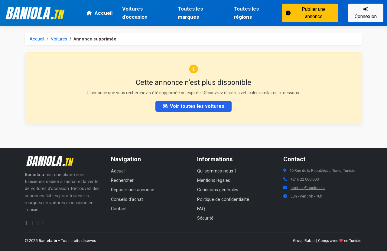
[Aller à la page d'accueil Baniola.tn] (52, 161)
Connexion (366, 13)
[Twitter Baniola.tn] (38, 223)
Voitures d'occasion (135, 13)
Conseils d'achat (127, 199)
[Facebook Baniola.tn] (26, 223)
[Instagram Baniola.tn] (32, 223)
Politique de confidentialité (223, 199)
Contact (119, 208)
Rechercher (122, 180)
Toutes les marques (190, 13)
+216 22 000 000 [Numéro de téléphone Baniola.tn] (305, 179)
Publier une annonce (306, 12)
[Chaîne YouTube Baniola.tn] (43, 223)
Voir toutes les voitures (193, 106)
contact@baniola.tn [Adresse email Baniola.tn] (308, 187)
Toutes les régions (246, 13)
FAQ (201, 208)
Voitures (59, 39)
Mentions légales (213, 180)
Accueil (99, 13)
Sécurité (205, 218)
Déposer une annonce (132, 189)
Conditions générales (217, 189)
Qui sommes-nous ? (216, 171)
